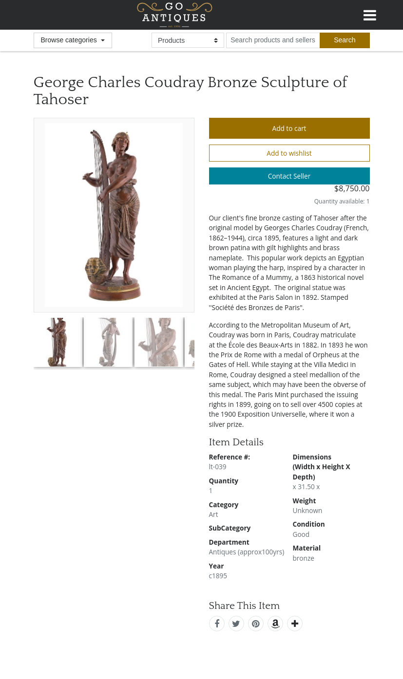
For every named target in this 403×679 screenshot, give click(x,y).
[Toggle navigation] (370, 13)
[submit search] (344, 40)
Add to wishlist (289, 153)
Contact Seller (289, 176)
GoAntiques (174, 14)
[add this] (294, 623)
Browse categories (70, 40)
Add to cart (289, 128)
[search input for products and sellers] (273, 40)
